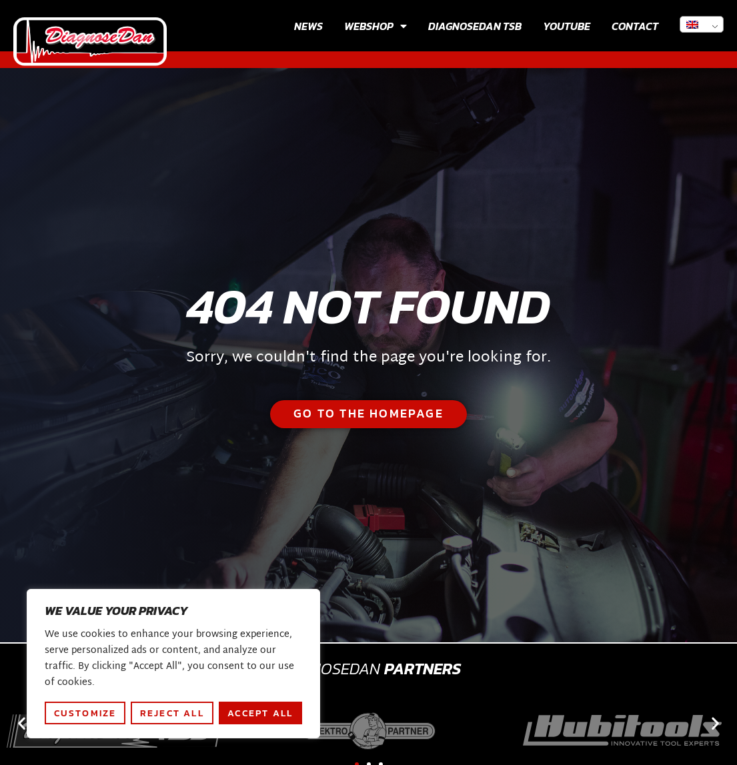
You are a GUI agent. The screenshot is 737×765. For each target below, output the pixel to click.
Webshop (375, 26)
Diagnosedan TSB (475, 26)
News (308, 26)
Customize (85, 713)
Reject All (172, 713)
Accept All (260, 713)
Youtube (566, 26)
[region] (173, 663)
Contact (635, 26)
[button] (21, 723)
